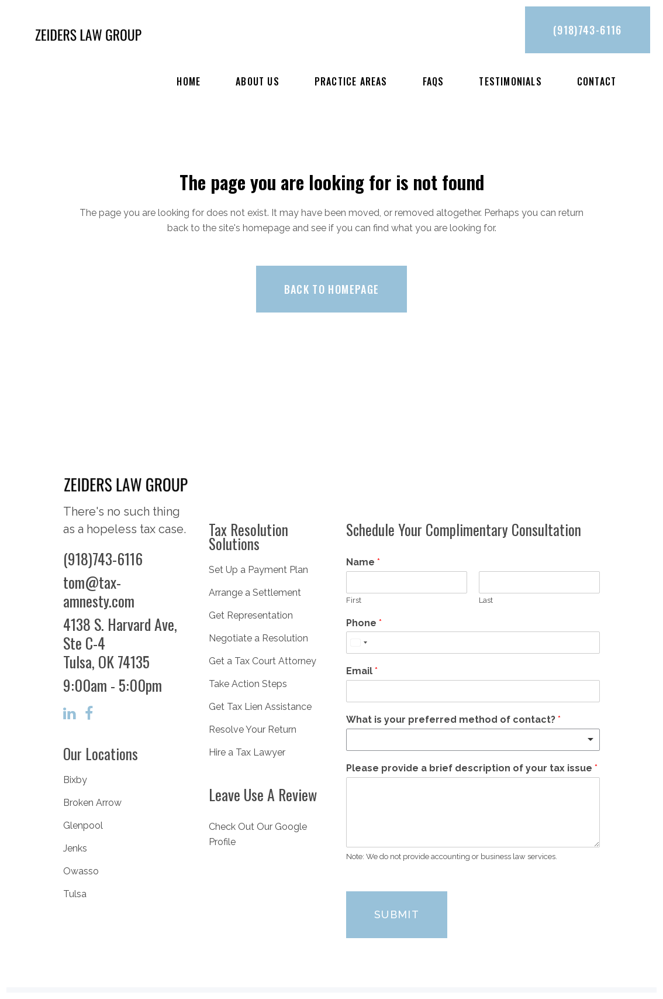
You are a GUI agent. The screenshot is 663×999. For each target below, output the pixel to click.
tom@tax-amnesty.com (98, 591)
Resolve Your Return (252, 729)
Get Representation (251, 615)
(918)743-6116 (587, 29)
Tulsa (75, 894)
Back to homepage (331, 289)
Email (362, 671)
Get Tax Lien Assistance (260, 706)
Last (486, 600)
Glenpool (83, 825)
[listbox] (473, 740)
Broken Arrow (92, 802)
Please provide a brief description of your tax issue (472, 768)
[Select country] (358, 642)
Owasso (81, 871)
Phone (364, 623)
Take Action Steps (248, 683)
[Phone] (473, 642)
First (353, 600)
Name (363, 562)
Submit (396, 914)
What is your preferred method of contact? (453, 719)
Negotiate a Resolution (258, 638)
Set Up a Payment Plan (258, 569)
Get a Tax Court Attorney (262, 661)
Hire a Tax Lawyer (247, 752)
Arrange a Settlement (255, 592)
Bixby (75, 779)
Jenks (75, 848)
